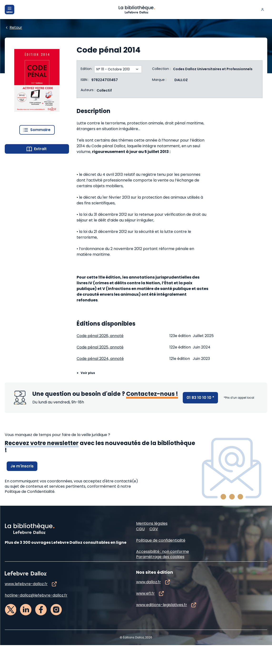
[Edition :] (114, 69)
